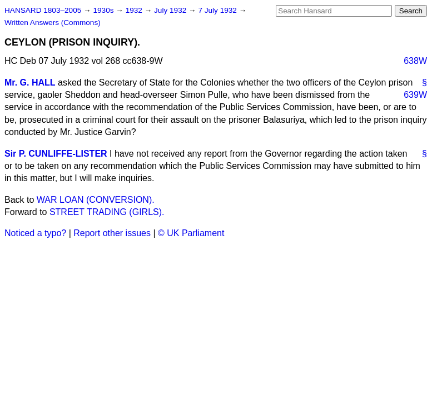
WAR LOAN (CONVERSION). (96, 199)
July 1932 (171, 10)
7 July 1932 (218, 10)
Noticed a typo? (35, 233)
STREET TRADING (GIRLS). (107, 212)
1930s (104, 10)
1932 (135, 10)
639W (415, 94)
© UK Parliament (191, 233)
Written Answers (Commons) (52, 22)
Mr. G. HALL (30, 82)
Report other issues (112, 233)
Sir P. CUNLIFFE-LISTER (55, 153)
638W (415, 61)
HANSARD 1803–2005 (42, 10)
